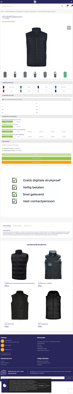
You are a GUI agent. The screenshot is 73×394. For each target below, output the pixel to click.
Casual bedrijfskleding (10, 11)
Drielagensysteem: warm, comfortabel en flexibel (48, 341)
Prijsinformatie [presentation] (17, 225)
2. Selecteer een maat (8, 95)
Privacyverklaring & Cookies (43, 362)
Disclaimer (39, 364)
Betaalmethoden (5, 362)
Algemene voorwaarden (43, 361)
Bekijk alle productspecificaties (8, 21)
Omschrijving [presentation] (7, 225)
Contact (2, 361)
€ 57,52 (40, 286)
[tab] (7, 226)
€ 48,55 (6, 326)
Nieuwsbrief (40, 346)
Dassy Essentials (41, 343)
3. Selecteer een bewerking (9, 116)
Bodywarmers (20, 11)
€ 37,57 (40, 326)
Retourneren (4, 364)
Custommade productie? (43, 350)
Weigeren (48, 385)
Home (2, 11)
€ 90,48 (6, 286)
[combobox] (30, 6)
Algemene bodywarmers (30, 11)
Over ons (39, 345)
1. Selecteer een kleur (7, 82)
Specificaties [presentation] (27, 225)
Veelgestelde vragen (42, 348)
